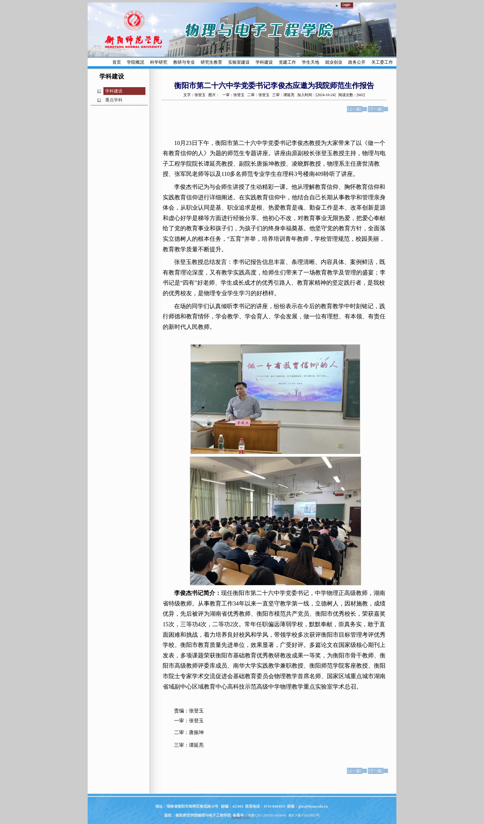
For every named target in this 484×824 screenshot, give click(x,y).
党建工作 (287, 62)
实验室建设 (239, 62)
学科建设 (264, 62)
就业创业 (333, 62)
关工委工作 (382, 62)
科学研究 (158, 62)
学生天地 (310, 62)
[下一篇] (375, 109)
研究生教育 (211, 62)
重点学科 (114, 100)
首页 (116, 62)
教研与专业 (184, 62)
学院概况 (135, 62)
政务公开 (356, 62)
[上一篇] (354, 109)
